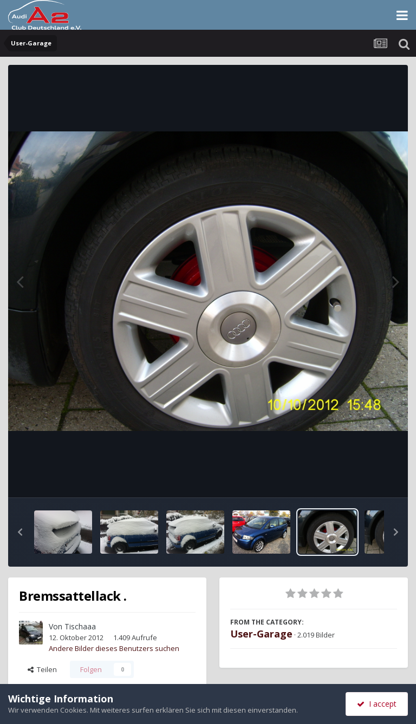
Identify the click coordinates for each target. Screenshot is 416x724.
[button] (20, 532)
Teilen (42, 669)
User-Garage (261, 633)
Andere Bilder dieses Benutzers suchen (114, 648)
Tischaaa (80, 626)
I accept (376, 704)
